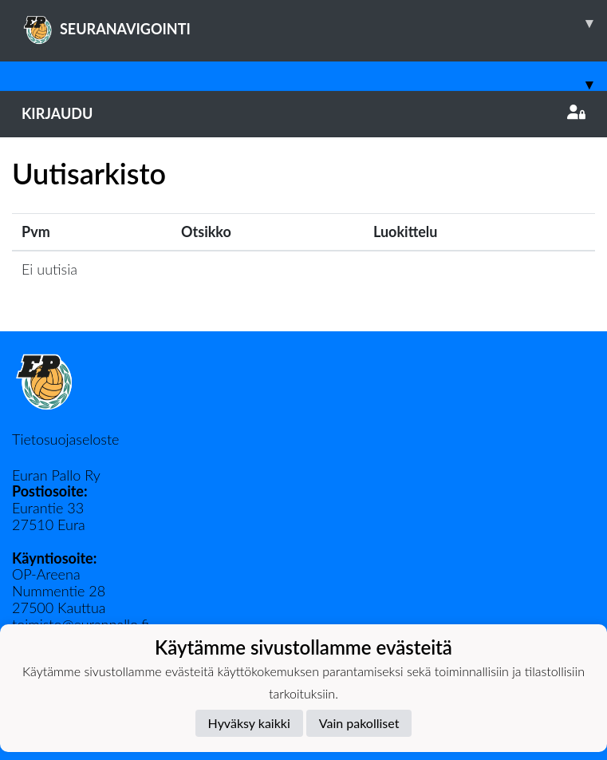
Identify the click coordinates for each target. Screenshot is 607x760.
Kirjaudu (303, 113)
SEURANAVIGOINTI (314, 23)
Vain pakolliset (359, 722)
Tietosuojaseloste (65, 439)
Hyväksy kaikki (249, 722)
